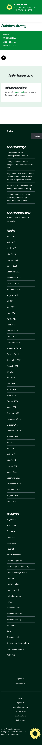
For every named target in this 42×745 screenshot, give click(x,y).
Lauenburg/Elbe (13, 590)
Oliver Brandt (21, 4)
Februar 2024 (12, 401)
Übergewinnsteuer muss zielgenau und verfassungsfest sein (20, 164)
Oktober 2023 (13, 425)
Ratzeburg (11, 625)
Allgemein (11, 519)
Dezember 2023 (13, 413)
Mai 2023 (11, 454)
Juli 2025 (11, 301)
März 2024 (11, 395)
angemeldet (19, 92)
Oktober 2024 (13, 354)
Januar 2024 (12, 407)
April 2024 (11, 389)
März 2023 (11, 460)
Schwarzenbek (13, 637)
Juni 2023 (11, 448)
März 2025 (11, 324)
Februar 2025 (12, 330)
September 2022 (14, 489)
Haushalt (10, 549)
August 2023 (12, 436)
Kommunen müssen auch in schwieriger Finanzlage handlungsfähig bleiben (19, 197)
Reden (9, 631)
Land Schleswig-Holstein (17, 572)
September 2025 (14, 289)
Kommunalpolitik (14, 560)
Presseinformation (15, 613)
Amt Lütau (11, 525)
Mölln (9, 602)
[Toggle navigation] (38, 18)
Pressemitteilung (14, 619)
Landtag (10, 578)
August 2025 (12, 295)
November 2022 (14, 483)
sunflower (18, 732)
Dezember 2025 (13, 271)
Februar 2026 (12, 260)
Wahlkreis (11, 655)
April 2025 (11, 319)
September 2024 (14, 360)
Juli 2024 (11, 372)
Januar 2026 (12, 266)
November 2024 (14, 348)
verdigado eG (15, 734)
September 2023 (14, 430)
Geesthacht (11, 543)
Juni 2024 (11, 377)
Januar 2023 (12, 472)
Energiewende (13, 531)
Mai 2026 (11, 242)
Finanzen (11, 537)
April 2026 (11, 248)
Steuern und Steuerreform (18, 643)
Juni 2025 (11, 307)
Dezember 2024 (13, 342)
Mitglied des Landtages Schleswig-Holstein (24, 8)
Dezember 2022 (13, 478)
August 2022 (12, 495)
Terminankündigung (15, 649)
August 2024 (12, 366)
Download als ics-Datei (11, 46)
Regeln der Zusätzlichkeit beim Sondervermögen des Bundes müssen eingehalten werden (20, 176)
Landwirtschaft (13, 584)
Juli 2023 (11, 442)
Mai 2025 (11, 313)
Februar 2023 (12, 466)
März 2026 (11, 254)
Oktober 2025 (13, 283)
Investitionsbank (14, 554)
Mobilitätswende (14, 596)
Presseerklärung (13, 607)
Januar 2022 (12, 501)
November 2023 (14, 419)
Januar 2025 (12, 336)
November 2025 (14, 277)
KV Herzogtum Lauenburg (18, 566)
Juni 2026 (11, 236)
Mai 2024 (11, 383)
